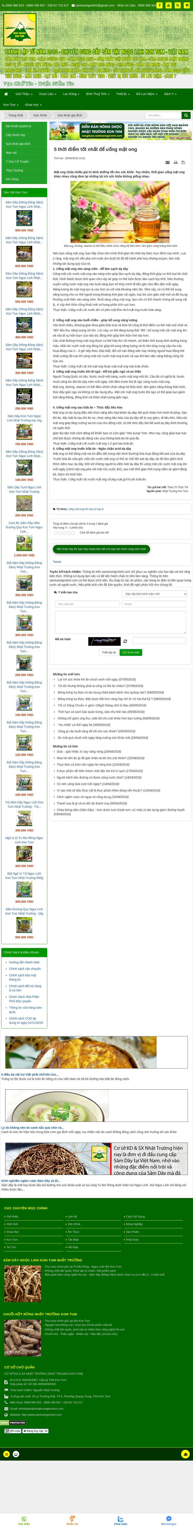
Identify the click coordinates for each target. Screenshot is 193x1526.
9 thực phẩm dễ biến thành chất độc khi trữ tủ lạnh (91, 1000)
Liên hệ (72, 1237)
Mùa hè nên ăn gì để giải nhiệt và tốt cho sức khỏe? (92, 987)
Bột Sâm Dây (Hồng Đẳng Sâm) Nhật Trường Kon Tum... (24, 567)
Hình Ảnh (12, 1245)
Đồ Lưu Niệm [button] (146, 95)
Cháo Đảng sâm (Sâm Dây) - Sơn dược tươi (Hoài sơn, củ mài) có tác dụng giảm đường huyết (121, 1039)
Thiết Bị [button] (123, 95)
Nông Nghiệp (134, 1245)
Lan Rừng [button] (71, 95)
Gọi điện (24, 1524)
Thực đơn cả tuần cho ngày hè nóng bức (84, 993)
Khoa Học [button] (33, 106)
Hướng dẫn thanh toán (24, 962)
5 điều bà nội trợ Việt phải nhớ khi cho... (30, 1096)
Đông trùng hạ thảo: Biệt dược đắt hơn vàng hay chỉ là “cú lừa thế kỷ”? (105, 928)
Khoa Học (12, 1253)
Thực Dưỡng (14, 170)
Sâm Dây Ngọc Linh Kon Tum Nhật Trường (42, 1281)
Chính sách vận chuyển (25, 968)
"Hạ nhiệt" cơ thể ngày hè (75, 954)
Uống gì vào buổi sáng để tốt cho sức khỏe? (87, 960)
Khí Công (12, 179)
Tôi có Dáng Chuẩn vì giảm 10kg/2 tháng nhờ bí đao (93, 934)
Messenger (169, 1524)
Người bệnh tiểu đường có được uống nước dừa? (90, 1006)
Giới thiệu (12, 1237)
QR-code (13, 1452)
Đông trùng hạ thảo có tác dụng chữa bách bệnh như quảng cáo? (102, 921)
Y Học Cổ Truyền (17, 161)
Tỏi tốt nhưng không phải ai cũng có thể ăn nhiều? (91, 915)
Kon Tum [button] (11, 106)
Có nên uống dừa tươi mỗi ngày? (79, 1013)
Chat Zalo (120, 1524)
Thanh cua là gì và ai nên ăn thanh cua (83, 1032)
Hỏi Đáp (73, 1268)
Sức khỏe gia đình (18, 144)
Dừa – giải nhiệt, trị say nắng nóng (80, 980)
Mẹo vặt (11, 152)
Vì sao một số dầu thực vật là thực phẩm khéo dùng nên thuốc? (99, 1019)
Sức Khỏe (74, 1245)
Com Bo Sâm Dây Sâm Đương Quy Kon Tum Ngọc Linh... (24, 527)
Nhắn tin (72, 1524)
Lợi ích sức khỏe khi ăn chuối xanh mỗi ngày (88, 908)
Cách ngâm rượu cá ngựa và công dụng (84, 1026)
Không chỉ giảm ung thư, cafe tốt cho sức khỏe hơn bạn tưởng (100, 947)
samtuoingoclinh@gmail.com (95, 5)
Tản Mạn (73, 1261)
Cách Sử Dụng (135, 1237)
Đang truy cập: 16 (35, 1452)
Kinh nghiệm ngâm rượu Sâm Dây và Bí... (30, 1202)
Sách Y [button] (170, 95)
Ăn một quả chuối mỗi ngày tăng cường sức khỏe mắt (94, 967)
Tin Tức (11, 1268)
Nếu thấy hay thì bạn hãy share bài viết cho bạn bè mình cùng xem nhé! (101, 778)
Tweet (57, 791)
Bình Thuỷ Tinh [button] (97, 95)
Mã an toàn (63, 868)
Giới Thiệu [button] (24, 95)
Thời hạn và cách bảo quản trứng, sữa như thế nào (92, 941)
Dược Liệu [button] (48, 95)
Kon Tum (12, 1261)
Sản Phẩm (132, 1253)
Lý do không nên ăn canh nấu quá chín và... (32, 1149)
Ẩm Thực (73, 1253)
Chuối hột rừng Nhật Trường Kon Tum (40, 1335)
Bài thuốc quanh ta (18, 126)
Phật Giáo (132, 1261)
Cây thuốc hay (15, 135)
